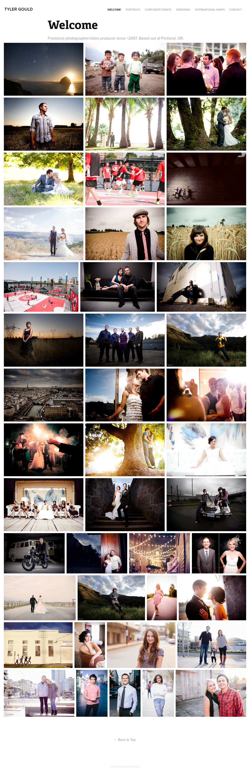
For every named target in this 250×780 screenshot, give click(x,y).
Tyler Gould (18, 9)
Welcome (114, 10)
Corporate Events (158, 10)
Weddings (183, 10)
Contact (235, 10)
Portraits (133, 10)
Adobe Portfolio (131, 766)
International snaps (210, 10)
